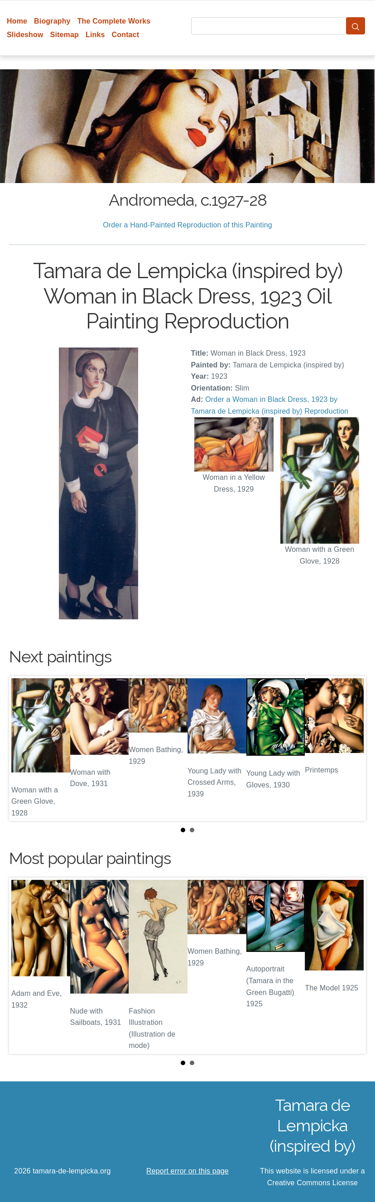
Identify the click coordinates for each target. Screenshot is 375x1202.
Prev (23, 748)
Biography (52, 21)
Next (352, 748)
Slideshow (25, 35)
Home (17, 21)
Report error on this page (187, 1171)
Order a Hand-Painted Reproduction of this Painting (187, 225)
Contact (125, 35)
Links (95, 35)
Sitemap (64, 35)
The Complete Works (114, 21)
